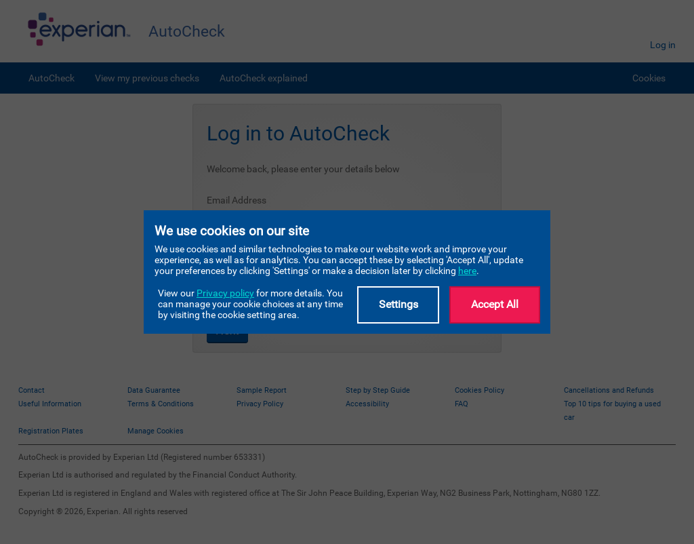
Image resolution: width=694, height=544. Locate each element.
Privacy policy (225, 293)
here (467, 270)
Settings (398, 304)
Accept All (494, 304)
